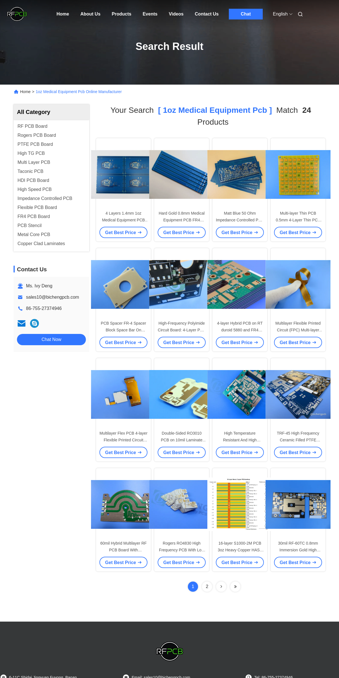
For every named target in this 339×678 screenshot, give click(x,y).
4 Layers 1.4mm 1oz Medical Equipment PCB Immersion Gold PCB (123, 220)
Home (62, 14)
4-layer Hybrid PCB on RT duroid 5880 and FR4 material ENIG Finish (240, 330)
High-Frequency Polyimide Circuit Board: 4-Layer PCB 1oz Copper (182, 330)
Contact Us (207, 14)
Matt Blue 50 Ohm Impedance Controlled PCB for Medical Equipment (240, 220)
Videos (176, 14)
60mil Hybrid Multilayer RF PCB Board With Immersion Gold (123, 550)
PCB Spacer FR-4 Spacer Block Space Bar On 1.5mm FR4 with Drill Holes (123, 330)
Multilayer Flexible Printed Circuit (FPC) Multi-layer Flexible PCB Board (298, 330)
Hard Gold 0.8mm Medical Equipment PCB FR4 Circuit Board (182, 220)
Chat (246, 14)
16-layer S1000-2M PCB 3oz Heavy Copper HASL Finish (240, 550)
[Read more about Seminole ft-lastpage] (235, 587)
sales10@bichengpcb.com (52, 297)
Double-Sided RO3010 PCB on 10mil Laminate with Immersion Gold (181, 440)
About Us (90, 14)
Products (121, 14)
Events (150, 14)
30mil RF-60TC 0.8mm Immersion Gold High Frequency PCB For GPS (298, 550)
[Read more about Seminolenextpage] (221, 587)
